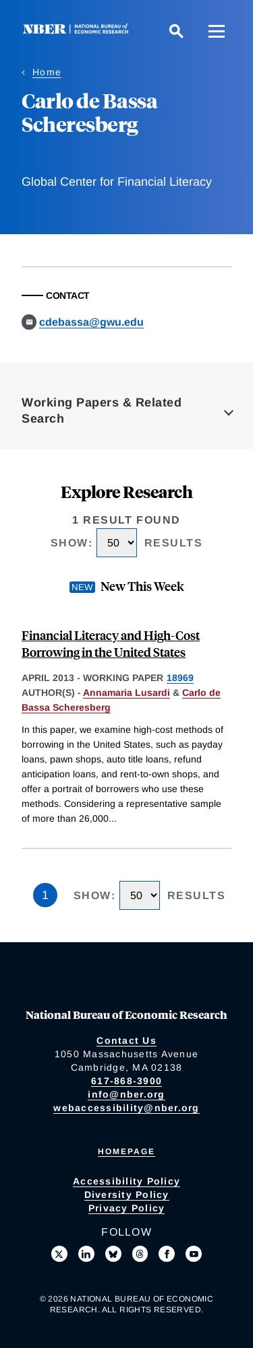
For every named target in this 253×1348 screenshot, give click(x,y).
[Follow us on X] (59, 1254)
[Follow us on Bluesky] (113, 1254)
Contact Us (126, 1040)
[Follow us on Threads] (140, 1254)
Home (46, 72)
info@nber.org (126, 1094)
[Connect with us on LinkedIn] (86, 1254)
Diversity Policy (126, 1194)
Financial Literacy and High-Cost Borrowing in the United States (111, 643)
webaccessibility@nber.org (126, 1107)
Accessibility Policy (126, 1181)
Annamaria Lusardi (126, 692)
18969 (180, 677)
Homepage (126, 1151)
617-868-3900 (126, 1080)
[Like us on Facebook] (167, 1254)
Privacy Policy (126, 1208)
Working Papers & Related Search (101, 410)
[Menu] (216, 31)
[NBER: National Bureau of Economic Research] (78, 30)
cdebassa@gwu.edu (91, 322)
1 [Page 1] (45, 895)
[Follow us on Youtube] (194, 1254)
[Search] (176, 31)
